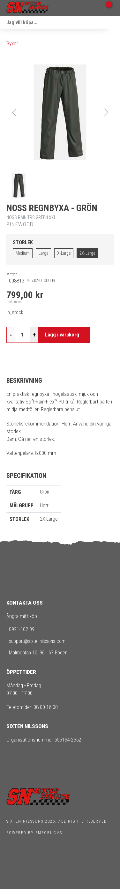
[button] (60, 112)
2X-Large (87, 253)
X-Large (64, 253)
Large (43, 253)
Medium (23, 253)
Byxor (12, 43)
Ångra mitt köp (21, 616)
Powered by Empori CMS (34, 833)
